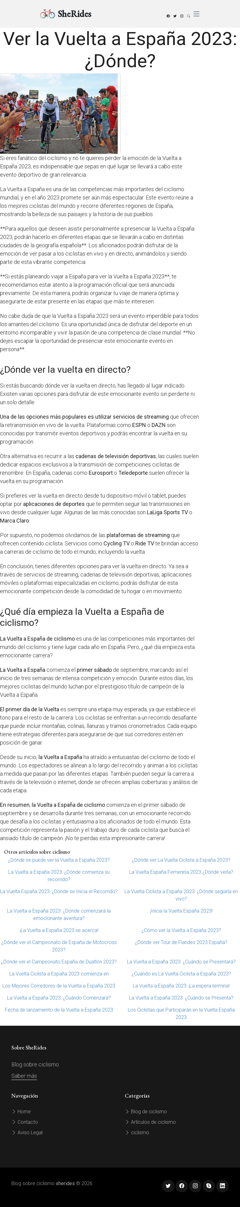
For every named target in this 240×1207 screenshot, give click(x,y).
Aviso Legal (27, 1132)
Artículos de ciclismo (150, 1122)
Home (21, 1112)
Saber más (24, 1076)
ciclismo (137, 1132)
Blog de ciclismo (146, 1112)
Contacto (24, 1122)
